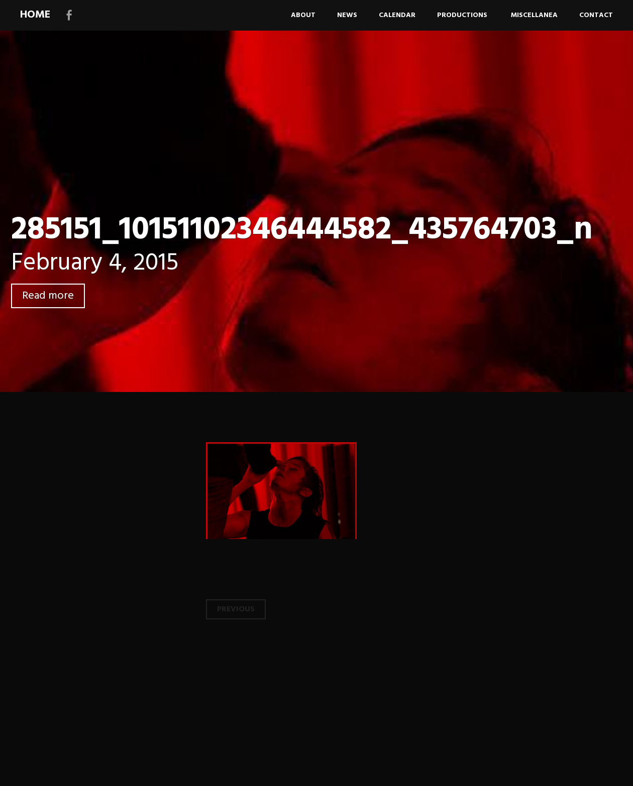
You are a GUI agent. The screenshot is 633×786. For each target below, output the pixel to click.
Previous (236, 609)
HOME (35, 15)
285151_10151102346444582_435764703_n (302, 230)
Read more (48, 296)
